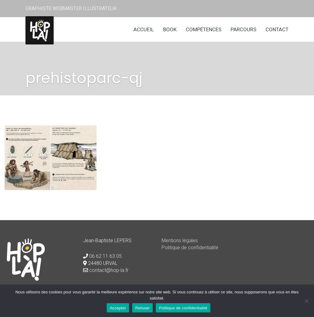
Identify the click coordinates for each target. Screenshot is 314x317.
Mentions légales (180, 240)
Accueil (143, 29)
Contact (277, 29)
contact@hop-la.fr (108, 270)
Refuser (142, 308)
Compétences (203, 29)
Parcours (243, 29)
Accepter (118, 308)
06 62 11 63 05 (105, 256)
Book (170, 29)
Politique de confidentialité (190, 247)
